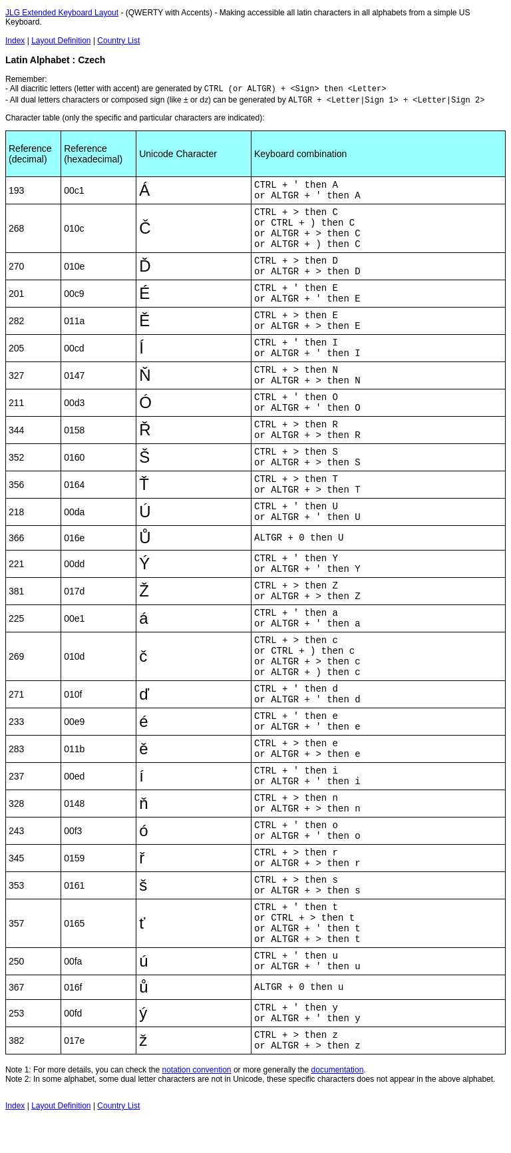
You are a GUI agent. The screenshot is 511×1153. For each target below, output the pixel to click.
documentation (337, 1069)
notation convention (196, 1069)
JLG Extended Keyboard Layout (61, 12)
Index (15, 40)
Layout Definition (60, 40)
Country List (118, 40)
